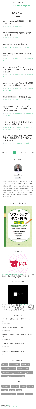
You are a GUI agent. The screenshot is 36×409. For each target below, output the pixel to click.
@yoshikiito (17, 274)
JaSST (10, 90)
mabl (28, 47)
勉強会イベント (19, 26)
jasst (19, 390)
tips (4, 364)
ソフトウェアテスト (8, 368)
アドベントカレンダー (14, 129)
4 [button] (21, 152)
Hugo (8, 405)
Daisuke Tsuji (14, 406)
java (4, 390)
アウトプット (6, 376)
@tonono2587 (7, 274)
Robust (3, 406)
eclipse (20, 394)
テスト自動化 (18, 113)
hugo (23, 386)
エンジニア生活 (19, 372)
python (15, 386)
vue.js (12, 390)
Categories (25, 6)
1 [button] (10, 152)
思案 (29, 372)
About (11, 6)
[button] (3, 152)
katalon (28, 394)
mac (30, 386)
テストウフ (18, 2)
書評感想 (25, 364)
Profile (18, 6)
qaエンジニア (7, 372)
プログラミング (19, 376)
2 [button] (14, 152)
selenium (5, 386)
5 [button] (25, 152)
